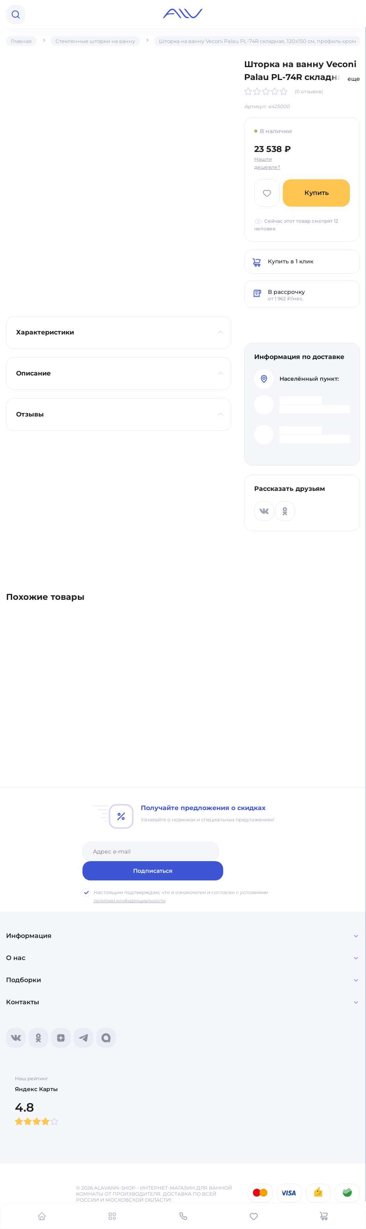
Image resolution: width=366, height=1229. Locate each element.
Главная (22, 41)
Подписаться (254, 849)
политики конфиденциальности (134, 879)
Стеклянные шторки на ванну (101, 41)
